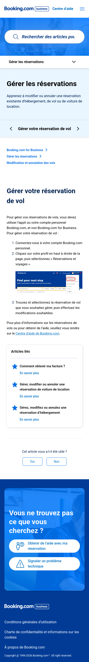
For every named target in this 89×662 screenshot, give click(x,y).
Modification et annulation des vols (31, 163)
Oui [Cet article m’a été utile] (32, 461)
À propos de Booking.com (24, 647)
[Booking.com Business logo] (44, 607)
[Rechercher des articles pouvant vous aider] (44, 36)
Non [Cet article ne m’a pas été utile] (57, 461)
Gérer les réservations (22, 156)
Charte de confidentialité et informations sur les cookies (41, 634)
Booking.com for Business (25, 150)
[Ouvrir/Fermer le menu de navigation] (82, 8)
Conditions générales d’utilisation (30, 622)
